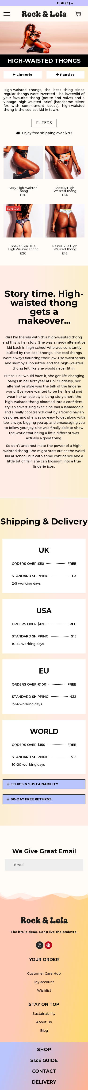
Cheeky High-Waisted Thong (65, 189)
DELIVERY (44, 1082)
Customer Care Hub (44, 973)
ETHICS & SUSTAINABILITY (34, 784)
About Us (44, 1022)
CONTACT (44, 1071)
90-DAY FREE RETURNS (31, 799)
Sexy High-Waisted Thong (23, 189)
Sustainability (44, 1013)
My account (44, 982)
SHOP (44, 1049)
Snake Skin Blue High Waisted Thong (23, 248)
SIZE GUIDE (44, 1060)
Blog (44, 1030)
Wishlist (44, 990)
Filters (44, 123)
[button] (44, 784)
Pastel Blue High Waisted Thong (64, 248)
